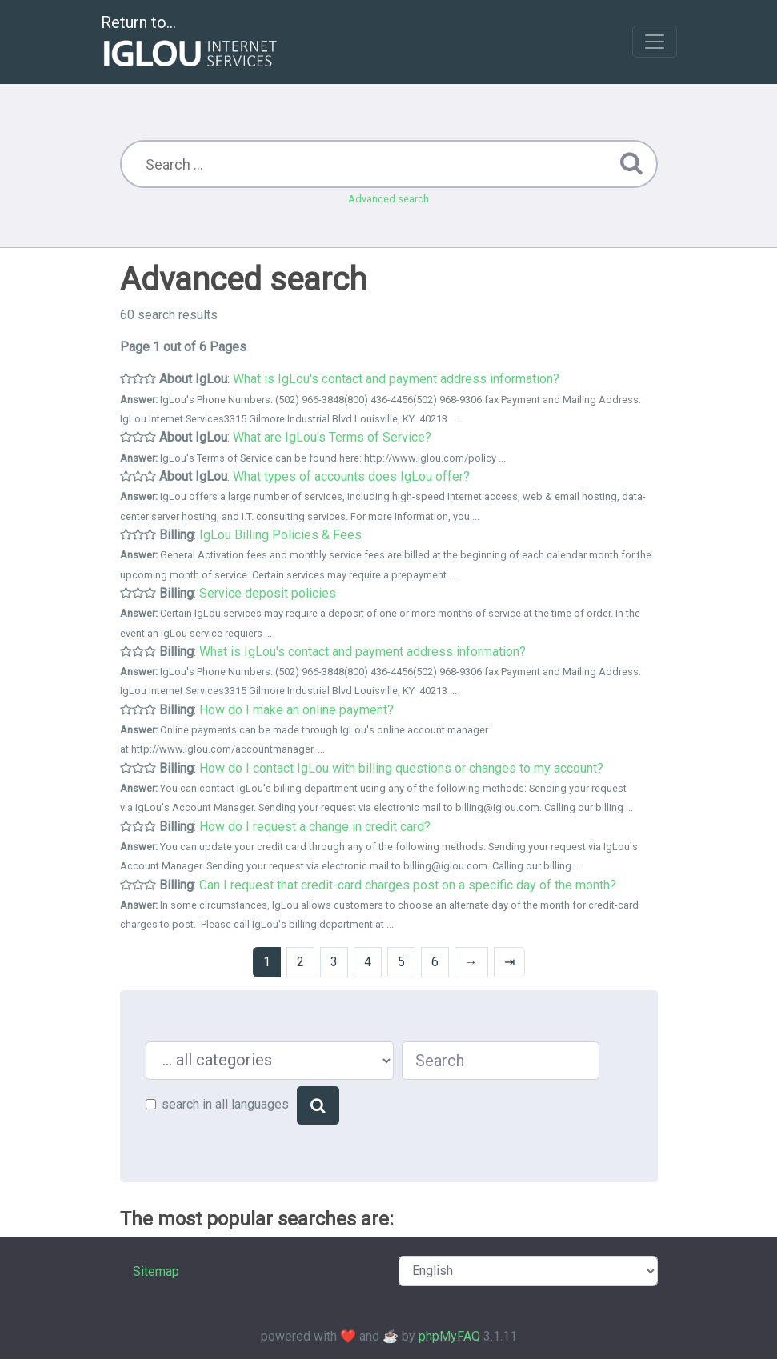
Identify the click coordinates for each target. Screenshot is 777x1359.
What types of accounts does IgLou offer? (351, 476)
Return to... (191, 43)
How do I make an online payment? (296, 709)
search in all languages (225, 1104)
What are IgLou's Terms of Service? (332, 437)
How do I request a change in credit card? (315, 826)
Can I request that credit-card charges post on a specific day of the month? (407, 885)
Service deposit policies (267, 593)
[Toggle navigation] (654, 42)
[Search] (318, 1105)
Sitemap (156, 1271)
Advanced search (388, 199)
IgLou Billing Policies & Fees (280, 534)
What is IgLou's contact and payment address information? (396, 378)
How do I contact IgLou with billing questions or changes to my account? (401, 768)
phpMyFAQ (449, 1336)
